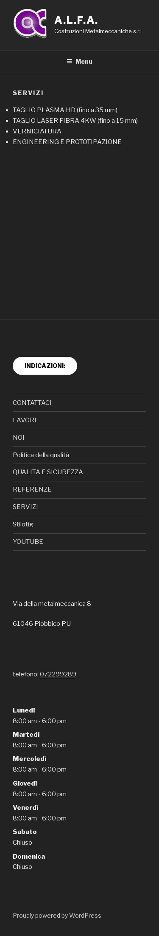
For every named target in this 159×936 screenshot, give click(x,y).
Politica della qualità (41, 455)
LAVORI (24, 420)
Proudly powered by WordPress (57, 915)
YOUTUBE (28, 542)
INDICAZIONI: (45, 365)
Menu (79, 61)
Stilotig (23, 524)
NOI (19, 437)
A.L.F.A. (76, 20)
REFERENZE (32, 489)
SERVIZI (25, 507)
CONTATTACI (32, 403)
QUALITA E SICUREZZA (48, 472)
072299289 (58, 674)
